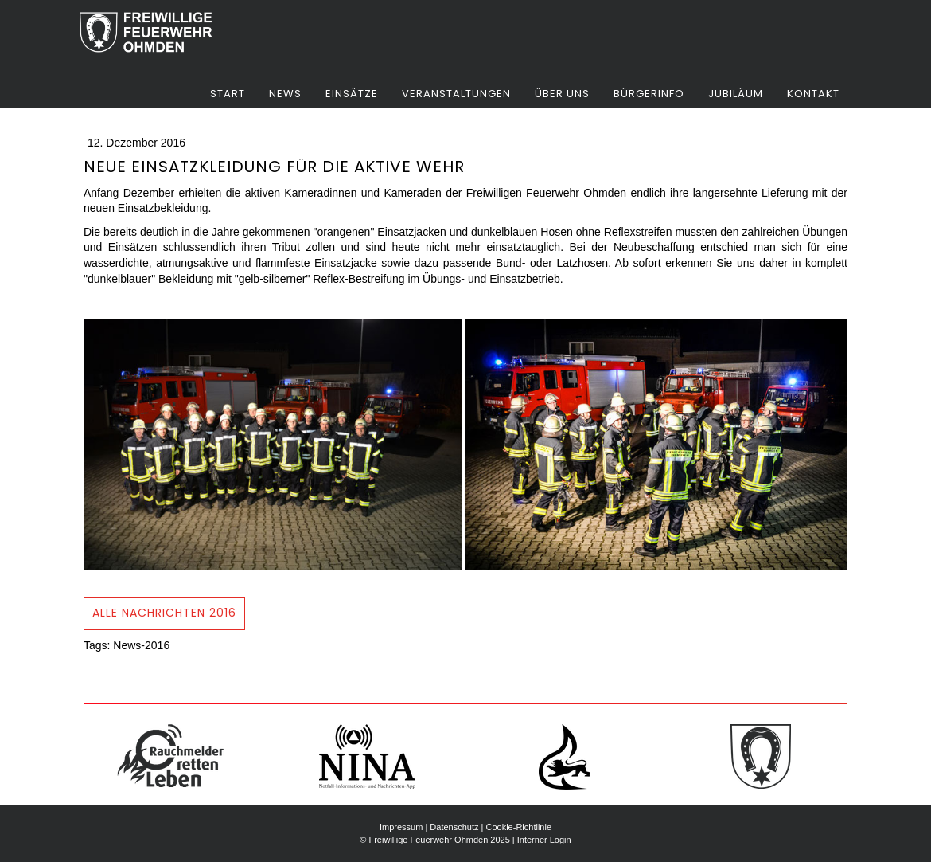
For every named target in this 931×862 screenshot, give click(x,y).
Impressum (401, 827)
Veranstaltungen (456, 93)
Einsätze (351, 93)
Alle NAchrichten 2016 (164, 613)
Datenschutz (454, 827)
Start (227, 93)
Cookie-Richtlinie (518, 827)
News (285, 93)
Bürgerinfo (649, 93)
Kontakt (813, 93)
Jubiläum (735, 93)
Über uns (562, 93)
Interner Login (544, 839)
